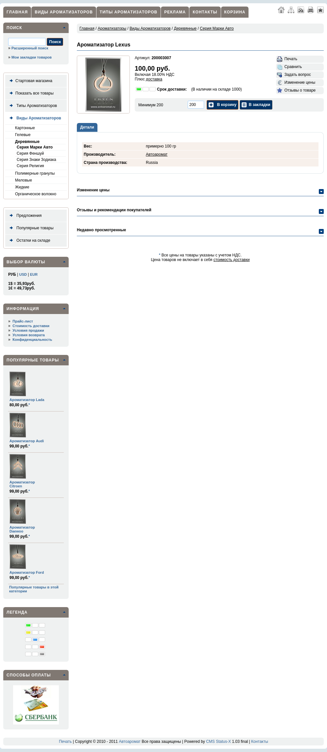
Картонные (25, 128)
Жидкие (22, 187)
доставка (154, 79)
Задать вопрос (294, 75)
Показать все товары (30, 93)
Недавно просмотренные (101, 230)
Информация (23, 308)
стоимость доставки (232, 259)
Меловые (23, 180)
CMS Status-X (218, 741)
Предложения (24, 216)
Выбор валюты (26, 262)
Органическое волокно (35, 194)
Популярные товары (30, 228)
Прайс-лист (22, 321)
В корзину (222, 105)
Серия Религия (30, 166)
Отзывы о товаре (296, 90)
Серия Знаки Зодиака (36, 159)
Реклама (175, 12)
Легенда (17, 612)
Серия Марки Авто (35, 147)
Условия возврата (28, 335)
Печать (287, 59)
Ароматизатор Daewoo (22, 529)
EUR (34, 274)
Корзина (235, 12)
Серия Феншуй (30, 153)
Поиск (14, 28)
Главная (17, 12)
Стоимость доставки (30, 326)
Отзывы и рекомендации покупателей (114, 210)
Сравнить (289, 67)
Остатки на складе (28, 240)
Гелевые (22, 134)
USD (23, 274)
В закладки (256, 105)
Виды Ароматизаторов (64, 12)
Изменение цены (296, 82)
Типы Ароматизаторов (128, 12)
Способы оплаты (29, 675)
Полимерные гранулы (35, 173)
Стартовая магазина (29, 81)
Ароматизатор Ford (26, 572)
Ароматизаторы (112, 28)
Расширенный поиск (29, 48)
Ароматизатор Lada (26, 400)
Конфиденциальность (32, 339)
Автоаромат (156, 154)
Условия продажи (28, 330)
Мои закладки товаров (31, 57)
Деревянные (27, 141)
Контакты (205, 12)
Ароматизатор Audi (26, 441)
